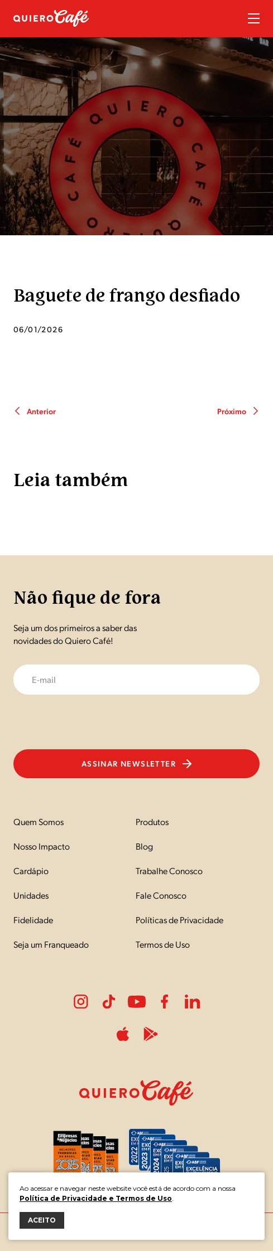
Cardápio (31, 870)
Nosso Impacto (41, 846)
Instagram (81, 1002)
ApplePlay (123, 1034)
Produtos (152, 821)
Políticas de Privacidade (179, 919)
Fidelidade (33, 919)
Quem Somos (38, 821)
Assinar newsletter (136, 763)
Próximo (238, 411)
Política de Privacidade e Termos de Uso (96, 1198)
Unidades (31, 895)
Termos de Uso (163, 944)
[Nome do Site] (51, 32)
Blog (144, 846)
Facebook (165, 1002)
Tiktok (109, 1002)
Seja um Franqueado (51, 944)
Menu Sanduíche (254, 18)
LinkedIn (193, 1002)
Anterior (34, 411)
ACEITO (42, 1220)
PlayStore (151, 1034)
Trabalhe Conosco (169, 870)
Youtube (137, 1002)
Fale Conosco (161, 895)
